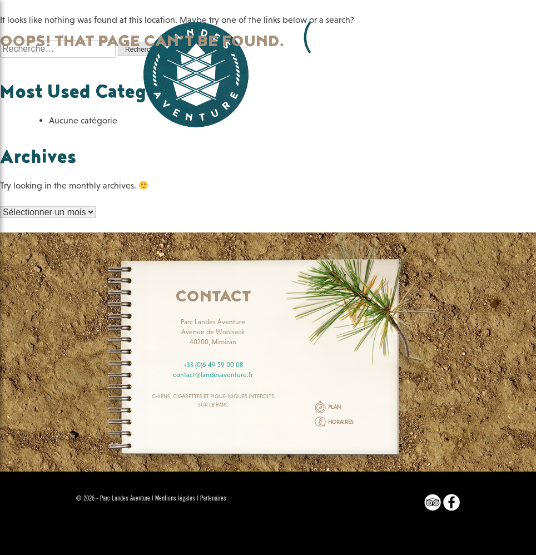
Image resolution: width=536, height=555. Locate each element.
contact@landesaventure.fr (213, 375)
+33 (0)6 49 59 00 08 (213, 365)
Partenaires (213, 498)
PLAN (334, 407)
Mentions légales (175, 498)
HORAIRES (341, 422)
